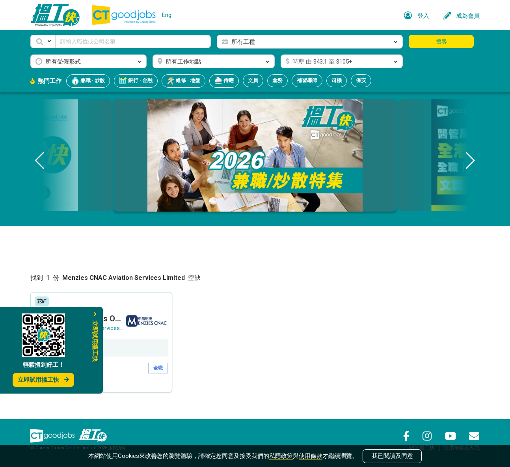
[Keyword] (133, 41)
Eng (166, 15)
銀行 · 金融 (136, 81)
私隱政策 (281, 455)
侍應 (224, 81)
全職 (158, 368)
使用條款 (310, 455)
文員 (253, 80)
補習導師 (307, 80)
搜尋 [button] (441, 41)
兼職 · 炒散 (88, 81)
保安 (361, 80)
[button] (43, 41)
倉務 (277, 80)
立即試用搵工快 (43, 379)
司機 (336, 80)
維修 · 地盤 (183, 81)
